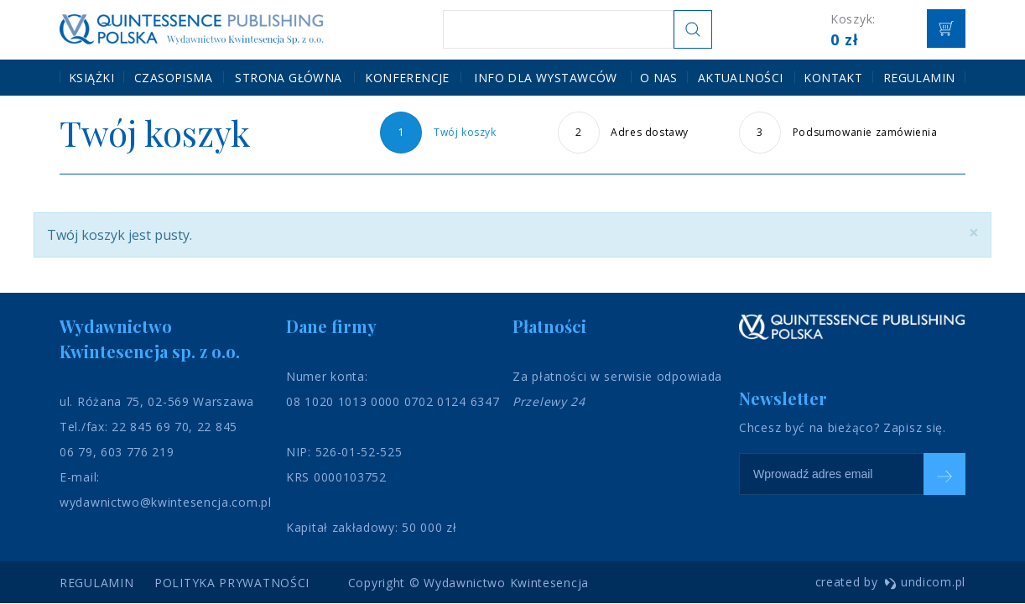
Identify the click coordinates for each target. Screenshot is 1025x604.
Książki (91, 77)
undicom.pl (924, 582)
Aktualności (740, 77)
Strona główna (288, 77)
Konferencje (407, 77)
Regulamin (919, 77)
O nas (659, 77)
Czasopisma (173, 77)
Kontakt (833, 77)
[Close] (974, 233)
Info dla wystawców (545, 77)
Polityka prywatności (232, 583)
